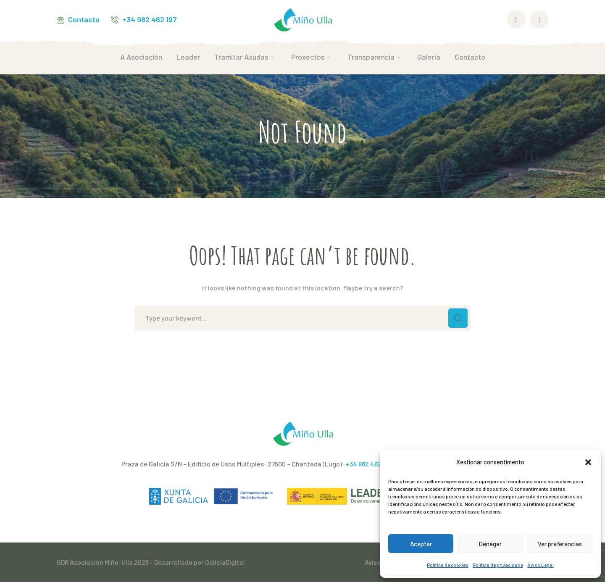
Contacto (84, 19)
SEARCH (458, 318)
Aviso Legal (540, 565)
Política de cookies (447, 565)
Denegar (490, 544)
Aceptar (421, 544)
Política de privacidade (498, 565)
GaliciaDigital (225, 562)
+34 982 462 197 (149, 19)
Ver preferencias (560, 544)
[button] (588, 462)
